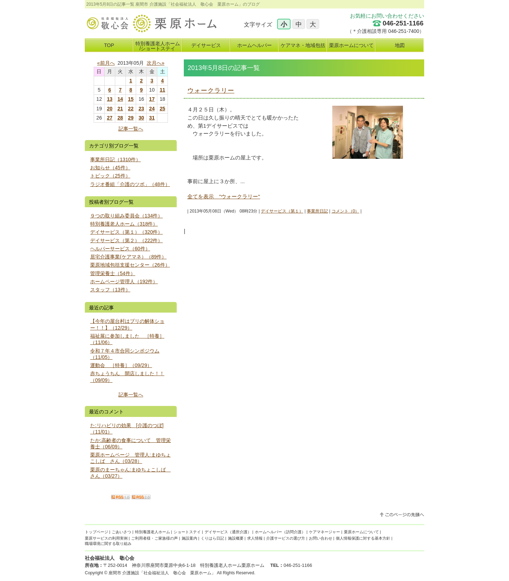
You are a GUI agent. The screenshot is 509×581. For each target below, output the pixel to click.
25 (162, 108)
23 (141, 108)
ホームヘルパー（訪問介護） (280, 532)
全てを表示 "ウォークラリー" (223, 196)
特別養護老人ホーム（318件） (124, 224)
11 (162, 90)
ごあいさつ (121, 532)
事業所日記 (317, 211)
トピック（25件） (110, 176)
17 (152, 99)
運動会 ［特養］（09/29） (121, 365)
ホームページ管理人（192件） (124, 281)
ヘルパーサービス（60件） (120, 248)
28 (120, 118)
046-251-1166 (402, 23)
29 (131, 118)
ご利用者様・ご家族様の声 (154, 538)
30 (141, 118)
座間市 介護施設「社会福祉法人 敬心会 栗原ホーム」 (162, 572)
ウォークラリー (210, 90)
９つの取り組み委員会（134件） (126, 216)
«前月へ (106, 63)
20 (109, 108)
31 (152, 118)
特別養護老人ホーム (152, 532)
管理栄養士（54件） (112, 273)
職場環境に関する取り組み (108, 543)
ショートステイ (187, 532)
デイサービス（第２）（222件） (126, 240)
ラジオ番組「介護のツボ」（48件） (130, 184)
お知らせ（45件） (110, 167)
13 (109, 99)
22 (131, 108)
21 (120, 108)
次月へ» (155, 63)
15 (131, 99)
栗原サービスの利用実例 (106, 538)
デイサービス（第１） (282, 211)
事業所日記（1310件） (115, 159)
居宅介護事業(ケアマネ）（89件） (128, 257)
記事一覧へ (130, 129)
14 (120, 99)
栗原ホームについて (361, 532)
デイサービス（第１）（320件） (126, 232)
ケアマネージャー (324, 532)
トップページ (96, 532)
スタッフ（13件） (110, 289)
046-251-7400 (403, 31)
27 (109, 118)
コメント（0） (345, 211)
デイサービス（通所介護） (228, 532)
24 (152, 108)
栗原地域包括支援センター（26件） (130, 265)
